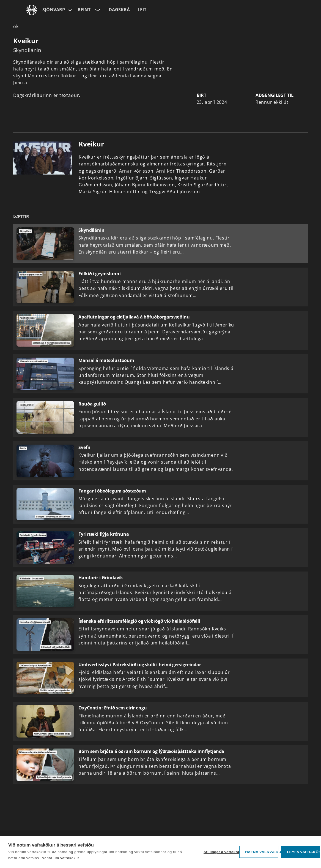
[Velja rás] (97, 10)
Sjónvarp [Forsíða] (53, 10)
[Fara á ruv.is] (31, 10)
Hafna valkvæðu (261, 852)
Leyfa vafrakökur (303, 852)
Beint (84, 10)
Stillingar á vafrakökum (220, 852)
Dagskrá (119, 10)
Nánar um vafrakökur (60, 858)
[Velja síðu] (69, 10)
